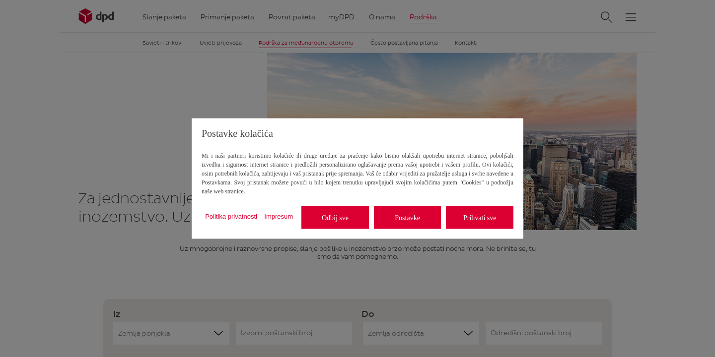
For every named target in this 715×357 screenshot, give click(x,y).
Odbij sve (335, 217)
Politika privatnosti (231, 216)
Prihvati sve (480, 217)
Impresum (278, 216)
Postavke (407, 217)
